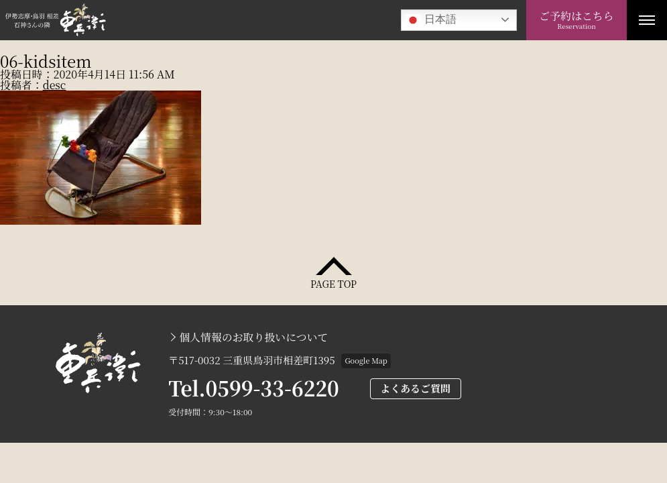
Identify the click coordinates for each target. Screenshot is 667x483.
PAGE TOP (333, 282)
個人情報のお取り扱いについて (253, 337)
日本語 (430, 20)
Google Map (366, 360)
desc (54, 85)
